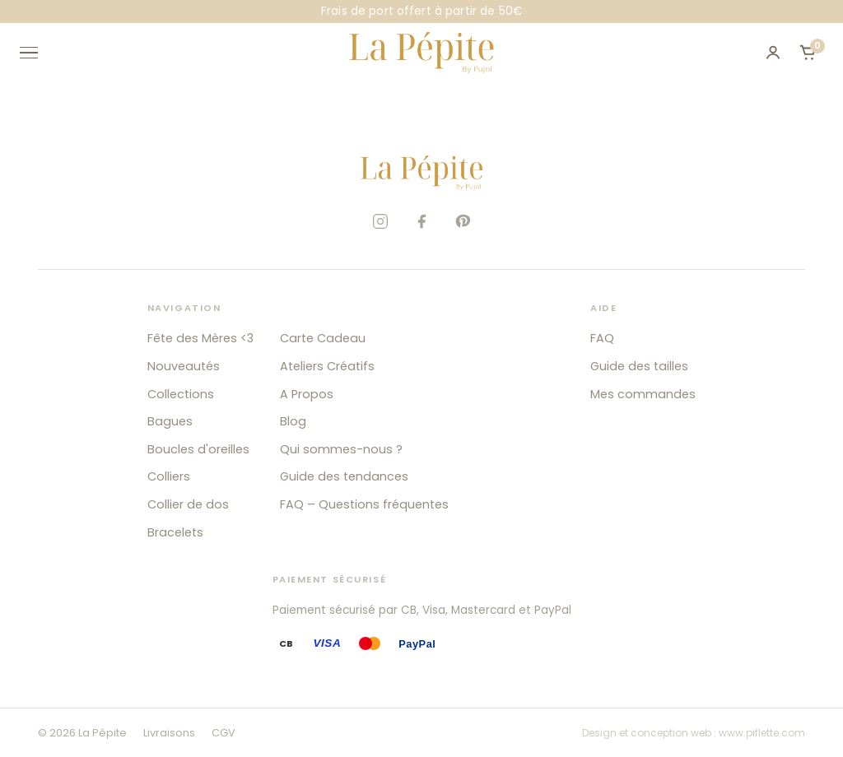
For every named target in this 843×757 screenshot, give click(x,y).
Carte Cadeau (323, 338)
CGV (223, 733)
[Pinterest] (462, 221)
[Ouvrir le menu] (36, 52)
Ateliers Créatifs (327, 366)
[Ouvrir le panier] (807, 52)
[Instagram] (380, 221)
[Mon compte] (773, 52)
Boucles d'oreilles (198, 449)
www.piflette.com (762, 733)
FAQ (602, 338)
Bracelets (175, 532)
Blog (293, 421)
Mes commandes (643, 394)
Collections (180, 394)
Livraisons (169, 733)
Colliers (168, 476)
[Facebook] (421, 221)
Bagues (170, 421)
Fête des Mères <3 (200, 338)
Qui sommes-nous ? (341, 449)
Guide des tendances (344, 476)
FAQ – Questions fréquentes (364, 504)
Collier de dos (188, 504)
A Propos (306, 394)
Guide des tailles (639, 366)
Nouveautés (183, 366)
